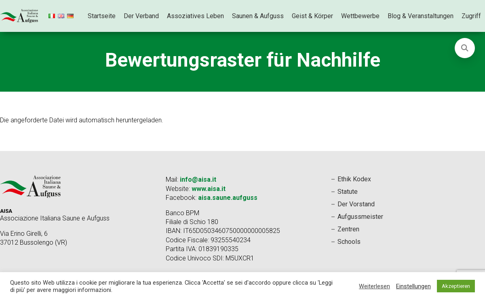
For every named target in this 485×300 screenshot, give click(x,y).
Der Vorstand (356, 204)
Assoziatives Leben (195, 16)
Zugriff (471, 16)
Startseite (102, 16)
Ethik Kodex (354, 179)
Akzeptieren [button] (456, 286)
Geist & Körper (312, 16)
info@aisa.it (198, 179)
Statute (347, 191)
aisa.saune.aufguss (227, 197)
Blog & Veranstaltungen (420, 16)
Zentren (348, 229)
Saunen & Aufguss (258, 16)
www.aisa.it (209, 189)
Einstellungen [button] (413, 286)
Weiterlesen (374, 286)
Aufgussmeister (360, 216)
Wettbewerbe (360, 16)
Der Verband (141, 16)
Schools (349, 241)
